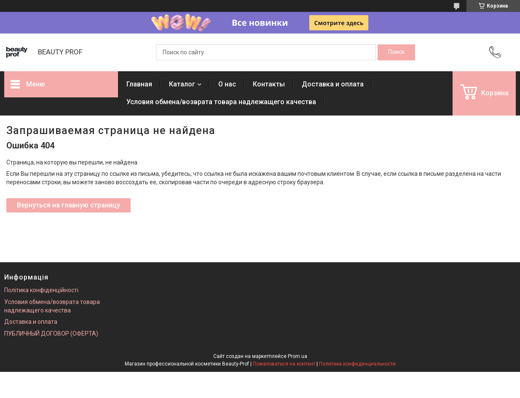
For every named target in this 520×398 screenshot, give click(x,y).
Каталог (182, 84)
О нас (227, 84)
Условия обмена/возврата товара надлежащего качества (221, 102)
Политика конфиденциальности (357, 364)
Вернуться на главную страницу (68, 205)
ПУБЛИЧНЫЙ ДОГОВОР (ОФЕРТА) (51, 333)
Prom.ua (297, 356)
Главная (139, 84)
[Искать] (396, 52)
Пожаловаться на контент (284, 364)
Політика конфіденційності (41, 290)
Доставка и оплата (333, 84)
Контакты (269, 84)
